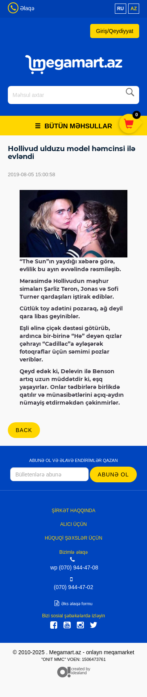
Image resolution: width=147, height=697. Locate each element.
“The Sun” (34, 261)
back (24, 430)
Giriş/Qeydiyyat (114, 31)
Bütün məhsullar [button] (73, 126)
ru (120, 8)
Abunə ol (113, 474)
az (134, 8)
